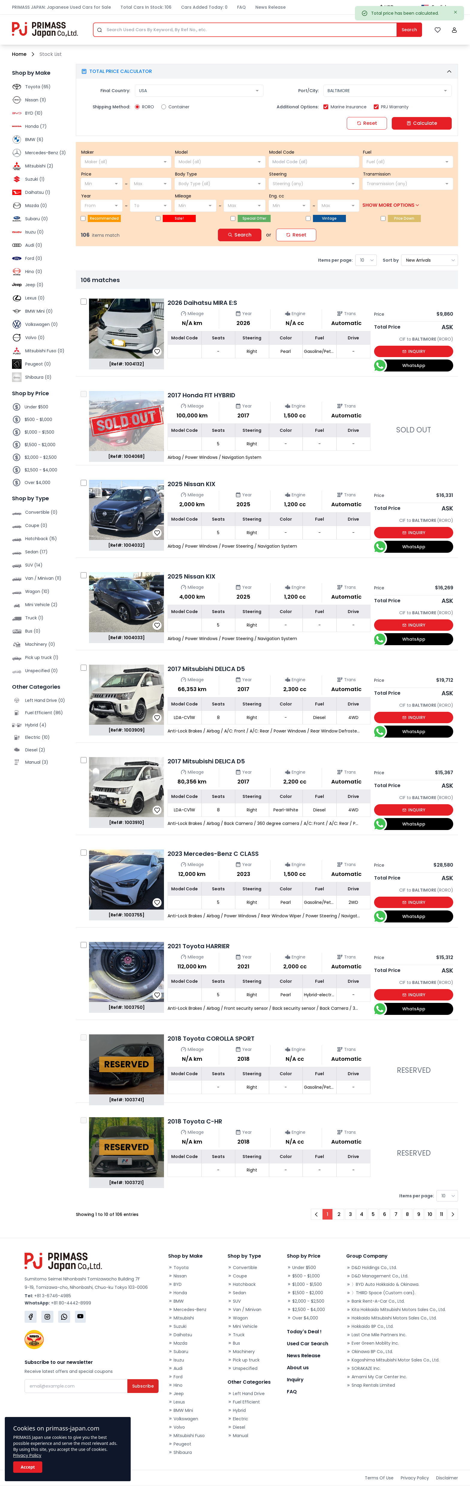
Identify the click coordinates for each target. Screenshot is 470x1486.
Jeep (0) (34, 285)
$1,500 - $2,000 (40, 445)
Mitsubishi (181, 1318)
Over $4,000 (37, 483)
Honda (177, 1293)
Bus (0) (32, 631)
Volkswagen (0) (41, 324)
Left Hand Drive (246, 1394)
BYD (175, 1284)
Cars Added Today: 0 (204, 7)
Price (86, 174)
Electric (238, 1419)
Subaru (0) (36, 219)
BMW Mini (180, 1410)
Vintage (329, 218)
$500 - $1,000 (38, 420)
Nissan (177, 1276)
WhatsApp (399, 365)
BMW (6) (34, 140)
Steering (278, 174)
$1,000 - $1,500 (39, 432)
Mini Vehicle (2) (41, 605)
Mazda (177, 1343)
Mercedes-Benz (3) (45, 153)
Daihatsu (180, 1335)
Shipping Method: (111, 107)
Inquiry (295, 1379)
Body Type (186, 174)
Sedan (237, 1293)
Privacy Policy (27, 1455)
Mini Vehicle (242, 1326)
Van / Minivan (244, 1310)
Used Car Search (307, 1343)
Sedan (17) (36, 552)
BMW (176, 1301)
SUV (234, 1301)
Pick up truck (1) (41, 657)
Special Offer (254, 218)
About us (298, 1367)
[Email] (76, 1386)
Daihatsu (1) (37, 192)
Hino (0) (33, 272)
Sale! (179, 218)
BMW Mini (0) (39, 311)
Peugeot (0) (38, 364)
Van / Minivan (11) (43, 578)
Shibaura (180, 1452)
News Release (270, 7)
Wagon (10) (37, 591)
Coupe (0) (36, 525)
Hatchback (242, 1284)
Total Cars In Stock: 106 (145, 7)
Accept (28, 1467)
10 (430, 1214)
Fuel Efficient (244, 1402)
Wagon (238, 1318)
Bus (234, 1343)
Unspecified (242, 1368)
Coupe (237, 1276)
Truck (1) (34, 618)
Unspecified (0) (41, 671)
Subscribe (143, 1386)
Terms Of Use (379, 1478)
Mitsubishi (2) (39, 166)
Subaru (178, 1352)
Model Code (281, 152)
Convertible (242, 1268)
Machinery (241, 1352)
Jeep (176, 1394)
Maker (87, 152)
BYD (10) (34, 113)
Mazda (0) (36, 206)
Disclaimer (447, 1478)
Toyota (178, 1268)
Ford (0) (33, 258)
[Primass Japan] (45, 30)
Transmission (377, 174)
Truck (236, 1335)
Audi (175, 1368)
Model (181, 152)
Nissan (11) (35, 100)
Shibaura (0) (38, 377)
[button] (454, 30)
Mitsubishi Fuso (186, 1436)
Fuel (367, 152)
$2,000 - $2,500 (41, 457)
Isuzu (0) (34, 232)
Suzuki (177, 1326)
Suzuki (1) (35, 179)
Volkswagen (183, 1419)
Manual (238, 1436)
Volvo (176, 1427)
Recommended (104, 218)
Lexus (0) (35, 298)
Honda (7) (36, 126)
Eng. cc (276, 196)
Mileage (183, 196)
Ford (175, 1377)
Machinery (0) (40, 644)
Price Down (404, 218)
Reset (367, 123)
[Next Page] (453, 1214)
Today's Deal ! (304, 1331)
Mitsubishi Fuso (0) (44, 351)
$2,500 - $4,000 (41, 470)
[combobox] (199, 91)
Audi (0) (33, 245)
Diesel (236, 1427)
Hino (175, 1385)
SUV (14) (34, 565)
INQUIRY (413, 351)
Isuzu (176, 1360)
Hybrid (237, 1410)
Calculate (421, 123)
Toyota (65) (38, 87)
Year (86, 196)
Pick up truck (244, 1360)
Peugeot (179, 1444)
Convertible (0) (41, 512)
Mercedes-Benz (187, 1310)
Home (19, 54)
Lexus (176, 1402)
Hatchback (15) (41, 539)
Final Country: (115, 91)
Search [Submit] (409, 30)
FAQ (241, 7)
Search (239, 234)
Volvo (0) (35, 338)
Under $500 (36, 407)
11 (441, 1214)
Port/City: (308, 91)
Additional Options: (298, 107)
